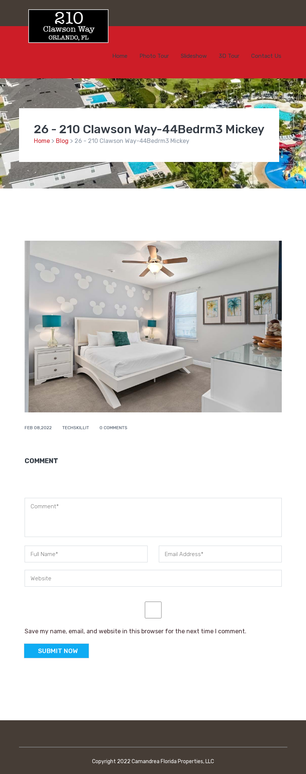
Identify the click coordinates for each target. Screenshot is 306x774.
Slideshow (194, 56)
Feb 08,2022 (39, 427)
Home (119, 56)
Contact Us (266, 56)
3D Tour (229, 56)
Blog (62, 140)
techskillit (76, 427)
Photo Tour (154, 56)
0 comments (113, 427)
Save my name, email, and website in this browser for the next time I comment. (135, 631)
